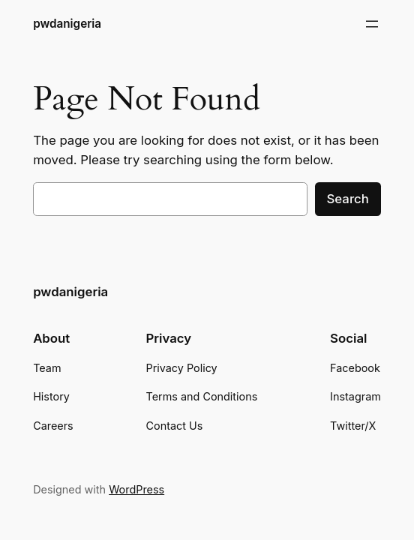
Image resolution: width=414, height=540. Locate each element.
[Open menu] (372, 24)
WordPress (136, 489)
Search (348, 198)
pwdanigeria (67, 23)
